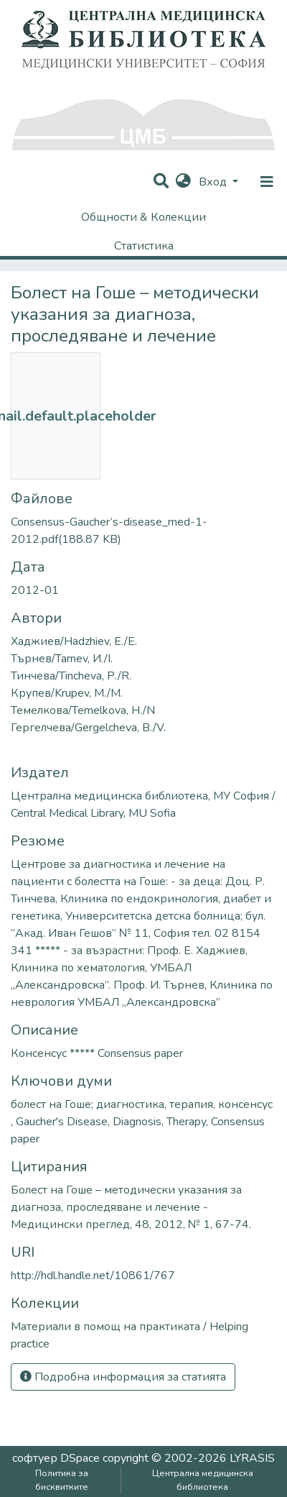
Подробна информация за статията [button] (123, 1377)
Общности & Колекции (143, 217)
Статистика (144, 246)
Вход (214, 182)
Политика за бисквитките (61, 1480)
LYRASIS (252, 1458)
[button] (183, 182)
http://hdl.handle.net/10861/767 (93, 1275)
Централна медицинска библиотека (202, 1480)
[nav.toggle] (267, 182)
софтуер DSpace (56, 1458)
